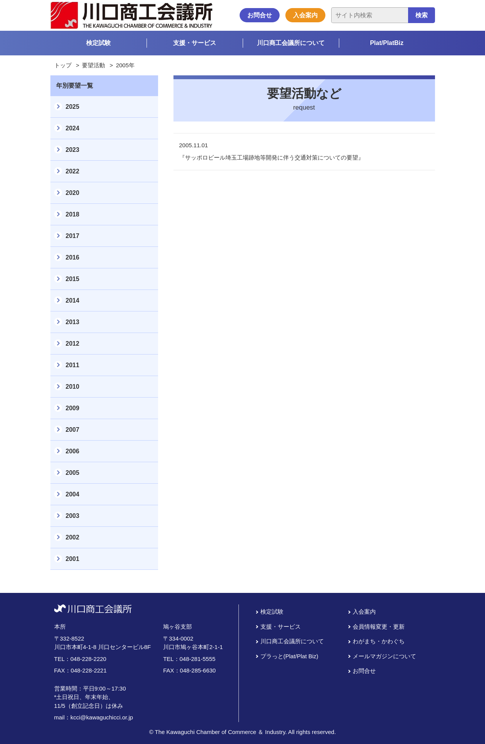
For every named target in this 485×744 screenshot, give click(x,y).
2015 (73, 279)
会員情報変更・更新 (379, 626)
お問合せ (259, 15)
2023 (73, 149)
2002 (73, 537)
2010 (73, 386)
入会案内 (305, 15)
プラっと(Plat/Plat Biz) (289, 656)
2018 (73, 214)
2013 (73, 322)
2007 (73, 429)
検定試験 (98, 43)
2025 (73, 106)
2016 (73, 257)
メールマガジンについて (384, 656)
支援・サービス (194, 43)
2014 (73, 300)
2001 (73, 559)
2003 (73, 516)
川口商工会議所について (291, 43)
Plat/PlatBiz (386, 43)
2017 (73, 236)
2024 (73, 128)
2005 (73, 472)
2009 (73, 408)
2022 (73, 171)
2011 (73, 365)
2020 (73, 193)
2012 (73, 343)
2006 (73, 451)
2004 (73, 494)
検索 (421, 15)
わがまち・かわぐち (379, 641)
